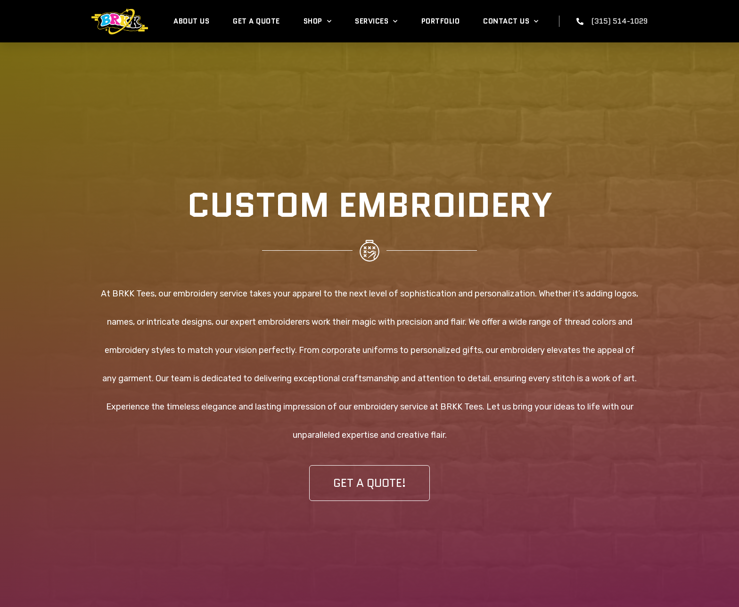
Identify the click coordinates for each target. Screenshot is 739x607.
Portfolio (440, 21)
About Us (191, 21)
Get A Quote (256, 21)
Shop (318, 21)
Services (376, 21)
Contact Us (511, 21)
